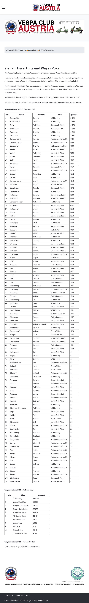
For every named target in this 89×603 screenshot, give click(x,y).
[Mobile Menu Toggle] (3, 7)
